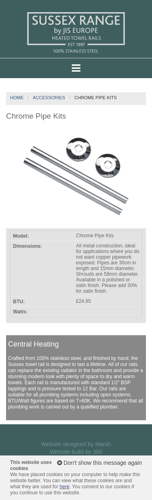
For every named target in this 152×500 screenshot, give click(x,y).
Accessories (49, 97)
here (64, 486)
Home (17, 97)
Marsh (103, 444)
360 (97, 452)
